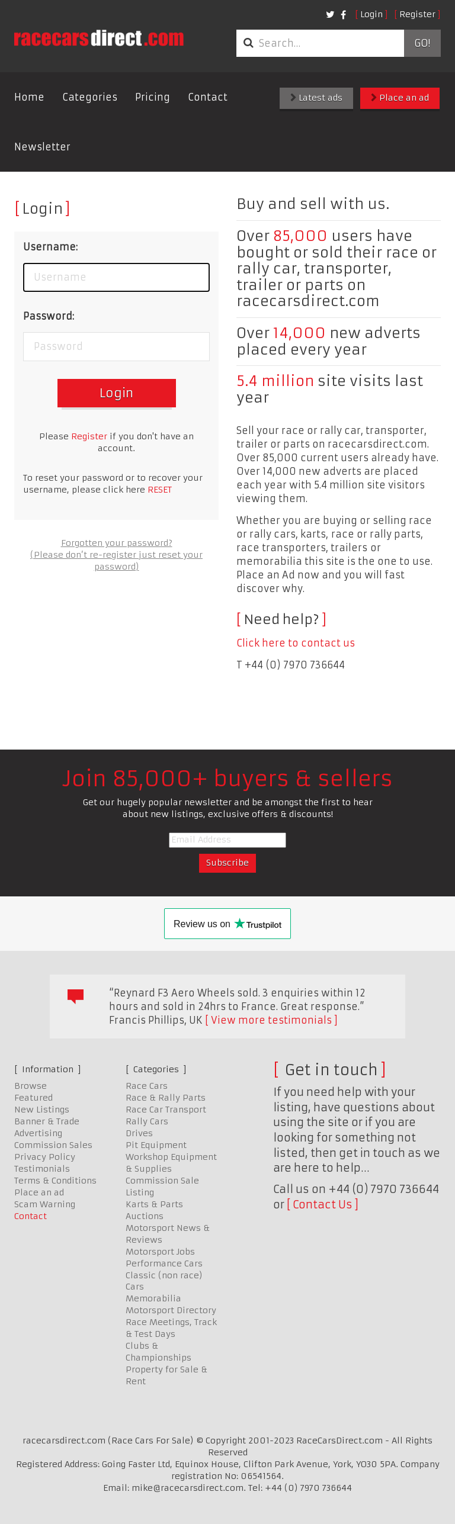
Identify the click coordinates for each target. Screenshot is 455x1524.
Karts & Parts (154, 1204)
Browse (30, 1086)
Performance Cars (164, 1263)
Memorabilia (153, 1298)
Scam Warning (44, 1204)
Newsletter (42, 147)
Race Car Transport (166, 1109)
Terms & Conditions (55, 1180)
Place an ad (400, 97)
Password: (48, 316)
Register (417, 14)
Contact (208, 97)
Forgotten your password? (116, 543)
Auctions (145, 1216)
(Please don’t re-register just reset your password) (116, 560)
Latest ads (316, 97)
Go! (422, 43)
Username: (50, 247)
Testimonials (42, 1168)
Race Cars (147, 1086)
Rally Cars (147, 1121)
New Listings (41, 1109)
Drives (139, 1133)
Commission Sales (53, 1145)
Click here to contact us (295, 643)
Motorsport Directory (171, 1310)
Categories (89, 97)
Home (29, 97)
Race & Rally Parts (166, 1097)
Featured (33, 1097)
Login (371, 14)
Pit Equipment (156, 1145)
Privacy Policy (44, 1157)
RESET (160, 489)
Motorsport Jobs (160, 1251)
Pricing (152, 97)
